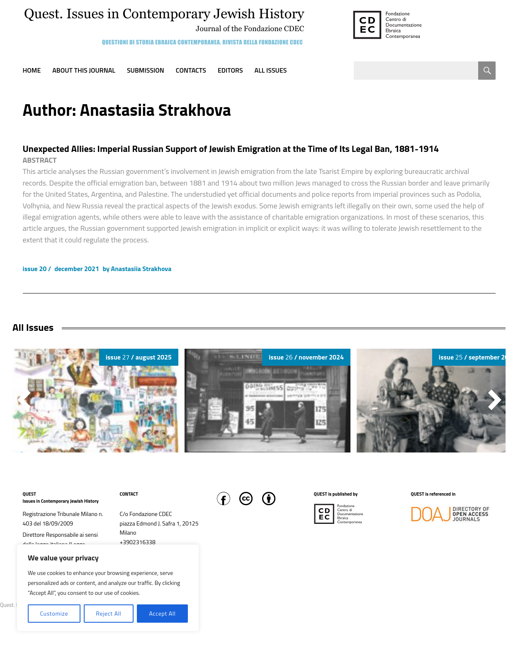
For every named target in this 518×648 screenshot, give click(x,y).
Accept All (162, 613)
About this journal (83, 70)
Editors (230, 70)
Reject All (108, 613)
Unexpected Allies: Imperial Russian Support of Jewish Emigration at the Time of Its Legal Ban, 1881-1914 (231, 149)
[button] (494, 399)
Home (32, 70)
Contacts (191, 70)
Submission (145, 70)
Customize (54, 613)
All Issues (271, 70)
